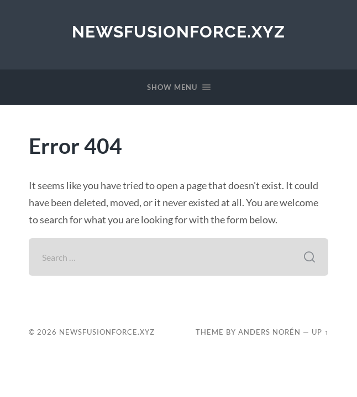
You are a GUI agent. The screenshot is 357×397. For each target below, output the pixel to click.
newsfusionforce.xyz (178, 31)
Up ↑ (320, 332)
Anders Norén (269, 332)
